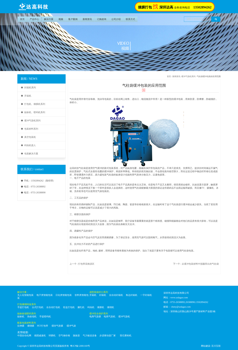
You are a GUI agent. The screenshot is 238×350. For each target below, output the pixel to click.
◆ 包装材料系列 (29, 129)
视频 (61, 19)
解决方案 (48, 19)
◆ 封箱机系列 (28, 87)
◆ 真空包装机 (28, 137)
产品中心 (34, 19)
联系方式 (130, 19)
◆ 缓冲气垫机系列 (30, 120)
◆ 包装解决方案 (29, 153)
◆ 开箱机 (26, 96)
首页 (22, 19)
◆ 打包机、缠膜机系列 (33, 104)
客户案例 (73, 19)
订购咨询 (101, 19)
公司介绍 (116, 19)
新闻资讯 (87, 19)
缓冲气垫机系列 (188, 76)
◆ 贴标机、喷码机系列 (33, 112)
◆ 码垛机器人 (28, 145)
